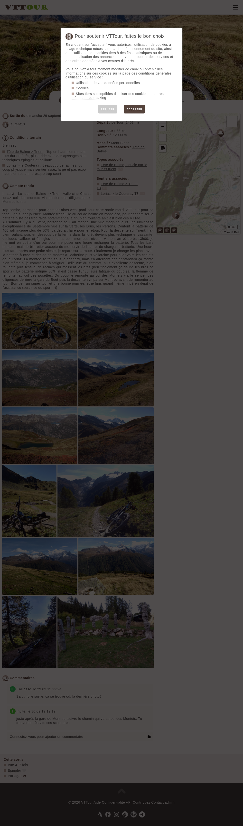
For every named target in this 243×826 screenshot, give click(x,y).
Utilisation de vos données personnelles (108, 83)
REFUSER (107, 109)
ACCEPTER (134, 109)
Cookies (82, 88)
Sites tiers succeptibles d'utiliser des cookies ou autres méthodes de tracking (118, 96)
